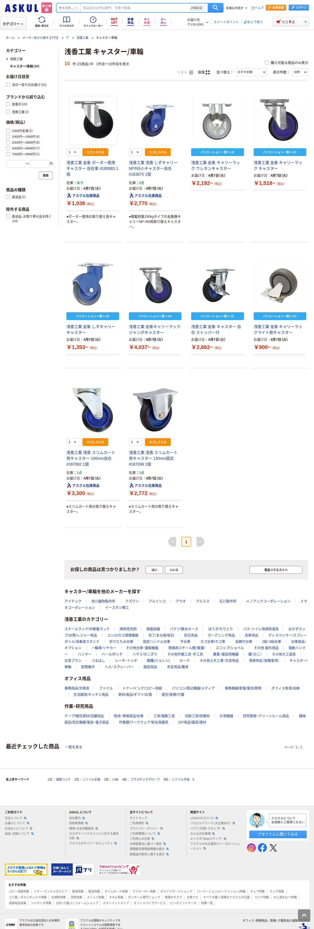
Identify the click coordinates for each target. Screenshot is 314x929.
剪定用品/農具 (177, 667)
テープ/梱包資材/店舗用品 (84, 716)
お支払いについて (18, 828)
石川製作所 (227, 601)
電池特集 (94, 891)
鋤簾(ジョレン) (158, 660)
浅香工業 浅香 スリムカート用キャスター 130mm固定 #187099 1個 (153, 458)
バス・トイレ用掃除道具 (261, 629)
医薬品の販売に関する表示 (149, 854)
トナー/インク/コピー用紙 (142, 688)
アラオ (181, 601)
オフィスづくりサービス (150, 903)
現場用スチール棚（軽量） (187, 648)
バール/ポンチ (112, 654)
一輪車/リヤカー (103, 648)
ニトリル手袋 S (183, 779)
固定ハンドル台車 (156, 641)
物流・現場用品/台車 (129, 716)
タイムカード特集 (116, 891)
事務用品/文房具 (76, 688)
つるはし (98, 660)
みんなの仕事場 (202, 833)
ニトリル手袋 (91, 779)
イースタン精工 (117, 607)
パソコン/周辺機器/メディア (193, 688)
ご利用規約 (139, 823)
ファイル (106, 688)
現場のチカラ (173, 897)
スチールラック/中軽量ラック (87, 629)
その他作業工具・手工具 (185, 654)
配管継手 (88, 667)
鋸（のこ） (255, 654)
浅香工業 (82, 38)
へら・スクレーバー (119, 667)
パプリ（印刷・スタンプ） (207, 828)
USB (115, 779)
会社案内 (77, 818)
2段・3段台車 (271, 641)
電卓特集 (78, 891)
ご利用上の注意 (142, 839)
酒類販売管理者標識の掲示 (149, 849)
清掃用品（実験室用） (264, 660)
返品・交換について (19, 833)
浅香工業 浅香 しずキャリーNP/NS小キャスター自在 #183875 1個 (153, 168)
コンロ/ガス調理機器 (123, 635)
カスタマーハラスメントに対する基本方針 (94, 836)
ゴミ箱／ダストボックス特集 (28, 897)
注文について (15, 818)
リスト (185, 72)
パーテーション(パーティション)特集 (221, 891)
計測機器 (226, 716)
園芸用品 (150, 667)
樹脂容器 (153, 629)
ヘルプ (259, 8)
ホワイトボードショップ (176, 891)
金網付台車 (243, 641)
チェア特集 (257, 891)
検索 (216, 8)
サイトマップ (138, 818)
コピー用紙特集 (19, 891)
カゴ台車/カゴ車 (212, 641)
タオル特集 (116, 897)
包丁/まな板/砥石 (161, 635)
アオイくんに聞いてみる (278, 834)
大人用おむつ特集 (285, 897)
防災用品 (191, 635)
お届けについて (17, 823)
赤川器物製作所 (103, 601)
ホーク (184, 660)
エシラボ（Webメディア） (208, 839)
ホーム (10, 38)
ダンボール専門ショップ (144, 897)
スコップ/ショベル (230, 648)
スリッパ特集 (95, 897)
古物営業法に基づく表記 (148, 844)
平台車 (185, 641)
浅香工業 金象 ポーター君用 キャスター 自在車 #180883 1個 (92, 168)
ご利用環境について (145, 833)
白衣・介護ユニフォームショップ (77, 903)
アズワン (132, 601)
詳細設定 (197, 7)
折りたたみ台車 (121, 641)
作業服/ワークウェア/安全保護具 (144, 722)
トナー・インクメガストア (50, 891)
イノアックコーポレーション (268, 601)
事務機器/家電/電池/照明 (243, 688)
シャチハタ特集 (41, 903)
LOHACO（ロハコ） (204, 818)
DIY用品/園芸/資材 (192, 722)
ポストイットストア (116, 903)
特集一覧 (207, 903)
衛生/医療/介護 (173, 694)
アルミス (202, 601)
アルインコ (157, 601)
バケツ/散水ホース (184, 629)
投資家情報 (78, 823)
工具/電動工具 (164, 716)
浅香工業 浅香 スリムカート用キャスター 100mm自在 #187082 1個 (90, 458)
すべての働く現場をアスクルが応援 (226, 897)
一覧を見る (73, 747)
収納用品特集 (17, 903)
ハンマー (84, 654)
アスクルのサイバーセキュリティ (93, 843)
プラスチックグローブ (145, 779)
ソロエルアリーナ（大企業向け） (212, 823)
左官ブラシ (72, 660)
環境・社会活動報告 (83, 828)
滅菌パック (63, 779)
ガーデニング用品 (221, 635)
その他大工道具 (284, 654)
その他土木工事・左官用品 (219, 660)
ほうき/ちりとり (220, 629)
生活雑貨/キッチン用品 (90, 694)
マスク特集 (261, 897)
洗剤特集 (76, 897)
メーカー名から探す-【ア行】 (40, 38)
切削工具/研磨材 (197, 716)
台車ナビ (192, 897)
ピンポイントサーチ (183, 903)
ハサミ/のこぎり (145, 654)
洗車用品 (251, 635)
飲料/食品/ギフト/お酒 (135, 694)
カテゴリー (13, 24)
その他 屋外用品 (266, 648)
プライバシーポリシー (146, 828)
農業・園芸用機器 (226, 654)
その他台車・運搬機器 (142, 648)
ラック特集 (276, 891)
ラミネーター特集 (144, 891)
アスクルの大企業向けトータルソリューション (215, 846)
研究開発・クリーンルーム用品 (266, 716)
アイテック (72, 601)
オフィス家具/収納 (285, 688)
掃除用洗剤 (128, 629)
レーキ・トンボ (126, 660)
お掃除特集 (58, 897)
